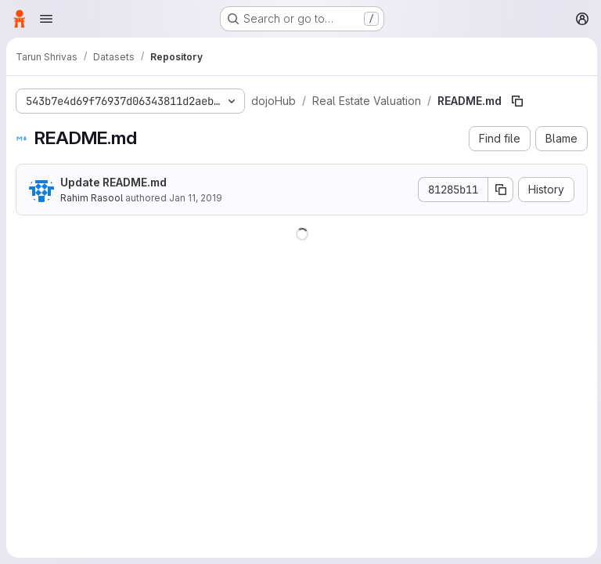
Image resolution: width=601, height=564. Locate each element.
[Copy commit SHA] (498, 189)
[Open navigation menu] (46, 18)
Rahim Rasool (91, 198)
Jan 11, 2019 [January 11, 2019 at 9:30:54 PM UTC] (195, 198)
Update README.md (113, 182)
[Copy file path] (515, 101)
